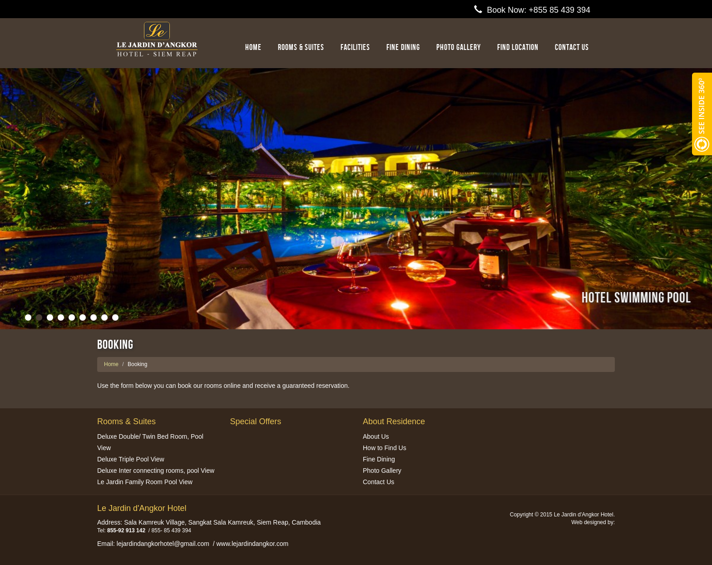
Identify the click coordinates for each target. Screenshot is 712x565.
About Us (376, 436)
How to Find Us (384, 447)
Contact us (572, 47)
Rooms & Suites (301, 47)
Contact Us (378, 482)
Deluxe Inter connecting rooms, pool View (155, 470)
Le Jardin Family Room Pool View (145, 482)
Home (253, 47)
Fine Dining (403, 47)
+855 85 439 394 (559, 10)
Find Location (518, 47)
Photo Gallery (458, 47)
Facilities (355, 47)
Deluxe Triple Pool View (130, 459)
